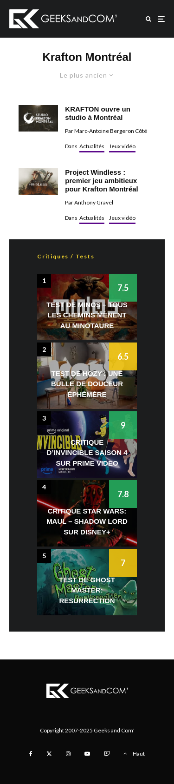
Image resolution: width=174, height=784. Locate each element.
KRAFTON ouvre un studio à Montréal (97, 113)
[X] (49, 754)
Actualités (91, 146)
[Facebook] (30, 754)
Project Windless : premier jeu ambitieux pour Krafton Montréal (101, 180)
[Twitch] (106, 754)
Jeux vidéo (122, 146)
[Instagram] (68, 754)
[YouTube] (87, 754)
